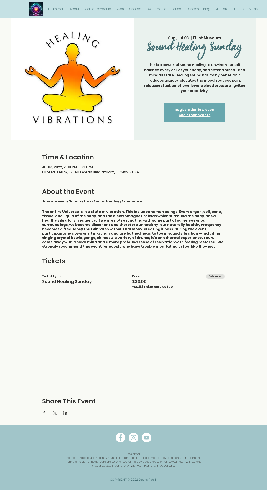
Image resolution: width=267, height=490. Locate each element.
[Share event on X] (55, 413)
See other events (194, 114)
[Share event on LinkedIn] (65, 413)
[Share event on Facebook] (44, 413)
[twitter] (146, 437)
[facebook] (120, 437)
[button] (57, 9)
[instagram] (133, 437)
